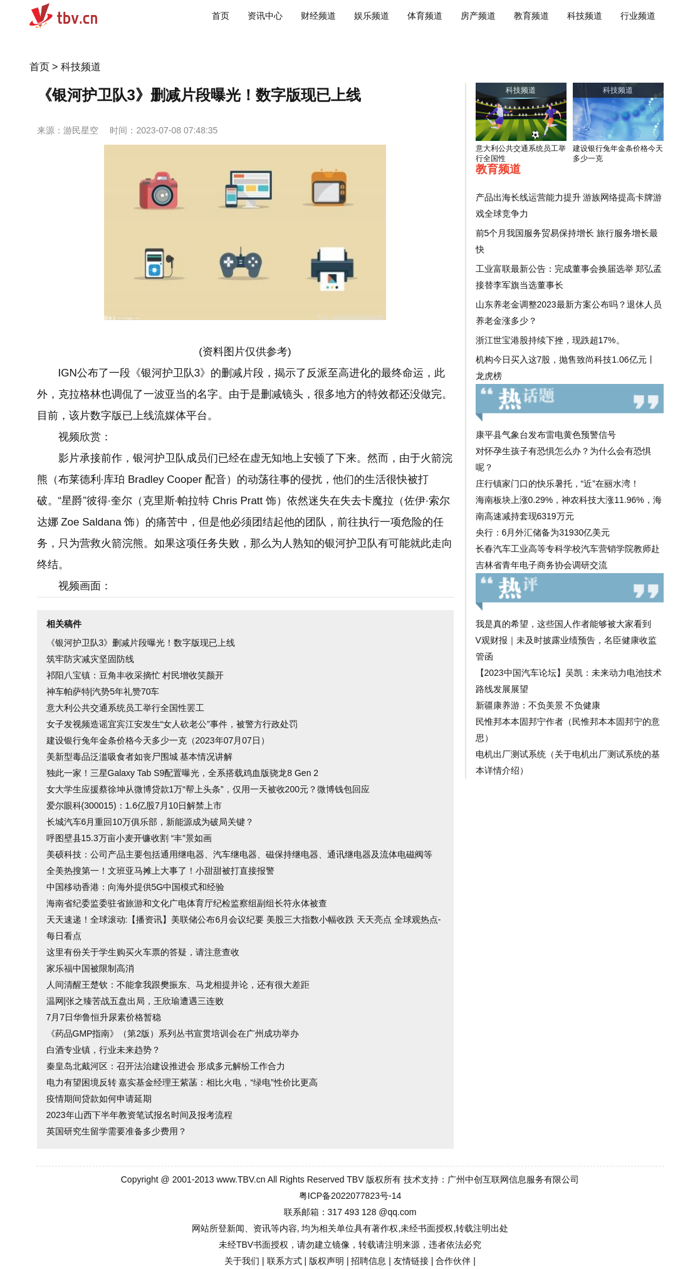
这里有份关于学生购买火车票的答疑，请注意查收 (142, 952)
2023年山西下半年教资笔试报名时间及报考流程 (139, 1115)
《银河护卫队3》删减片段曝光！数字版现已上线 (141, 643)
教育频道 (531, 16)
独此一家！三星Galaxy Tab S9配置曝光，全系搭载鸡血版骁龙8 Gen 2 (182, 773)
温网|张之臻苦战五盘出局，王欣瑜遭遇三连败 (135, 1001)
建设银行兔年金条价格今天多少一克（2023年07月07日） (157, 740)
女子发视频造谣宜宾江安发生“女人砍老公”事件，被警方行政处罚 (172, 724)
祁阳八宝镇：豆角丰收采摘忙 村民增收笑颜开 (135, 675)
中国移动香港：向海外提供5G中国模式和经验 (135, 887)
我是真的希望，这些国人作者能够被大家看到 (563, 624)
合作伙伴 (453, 1261)
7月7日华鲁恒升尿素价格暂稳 (104, 1017)
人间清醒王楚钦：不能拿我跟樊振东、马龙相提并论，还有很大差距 (178, 985)
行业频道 (638, 16)
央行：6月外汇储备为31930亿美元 (543, 532)
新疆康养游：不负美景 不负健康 (538, 705)
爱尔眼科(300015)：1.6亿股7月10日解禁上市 (134, 805)
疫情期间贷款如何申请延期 (99, 1099)
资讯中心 (265, 16)
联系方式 (284, 1261)
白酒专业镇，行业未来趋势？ (103, 1050)
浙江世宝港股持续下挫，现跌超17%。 (550, 340)
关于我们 (241, 1261)
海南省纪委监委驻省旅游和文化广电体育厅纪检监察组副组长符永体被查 (186, 903)
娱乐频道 (371, 16)
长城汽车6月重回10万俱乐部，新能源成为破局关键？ (150, 822)
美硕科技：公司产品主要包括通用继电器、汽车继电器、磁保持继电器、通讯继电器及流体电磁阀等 (239, 854)
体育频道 (424, 16)
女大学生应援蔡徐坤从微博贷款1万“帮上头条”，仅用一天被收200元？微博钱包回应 (208, 789)
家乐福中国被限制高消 (90, 968)
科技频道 (584, 16)
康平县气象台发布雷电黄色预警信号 (546, 435)
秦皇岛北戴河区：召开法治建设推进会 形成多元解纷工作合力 (166, 1066)
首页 (220, 16)
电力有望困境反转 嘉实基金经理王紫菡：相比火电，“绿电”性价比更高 (182, 1082)
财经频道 (318, 16)
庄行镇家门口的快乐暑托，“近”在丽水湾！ (557, 484)
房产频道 (478, 16)
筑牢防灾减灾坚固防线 (90, 659)
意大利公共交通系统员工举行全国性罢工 (125, 708)
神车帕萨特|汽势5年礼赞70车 (103, 691)
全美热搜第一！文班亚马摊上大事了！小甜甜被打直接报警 (160, 871)
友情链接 (411, 1261)
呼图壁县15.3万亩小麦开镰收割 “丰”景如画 (129, 838)
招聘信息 (368, 1261)
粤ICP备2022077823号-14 (350, 1196)
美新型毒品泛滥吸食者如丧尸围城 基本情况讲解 (139, 757)
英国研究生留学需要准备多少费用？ (116, 1131)
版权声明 (326, 1261)
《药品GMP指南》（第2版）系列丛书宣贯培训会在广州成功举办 (173, 1033)
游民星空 (80, 130)
